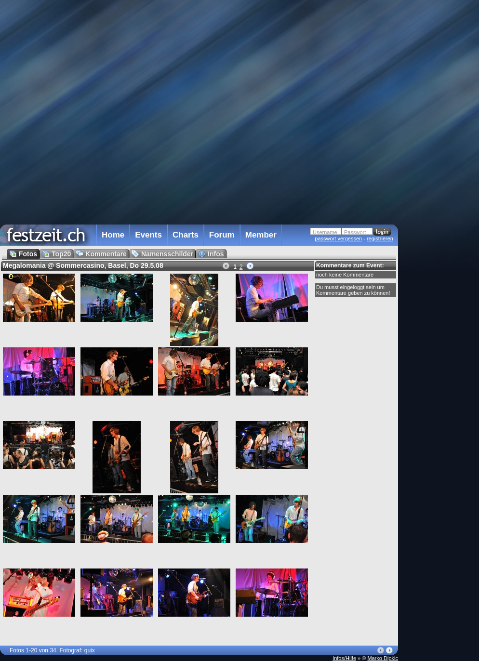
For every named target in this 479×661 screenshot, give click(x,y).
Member (261, 234)
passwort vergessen (338, 238)
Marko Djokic (382, 658)
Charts (186, 234)
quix (89, 650)
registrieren (380, 238)
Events (148, 234)
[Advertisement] (440, 194)
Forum (222, 234)
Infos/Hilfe (344, 658)
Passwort (355, 232)
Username (325, 232)
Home (113, 234)
